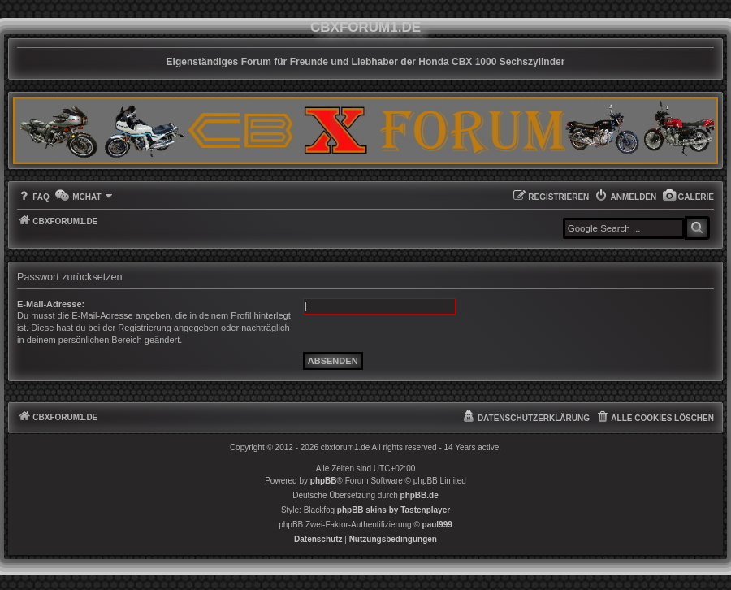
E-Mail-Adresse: (50, 304)
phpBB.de (419, 495)
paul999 (437, 524)
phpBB (323, 480)
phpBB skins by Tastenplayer (393, 509)
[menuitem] (688, 197)
